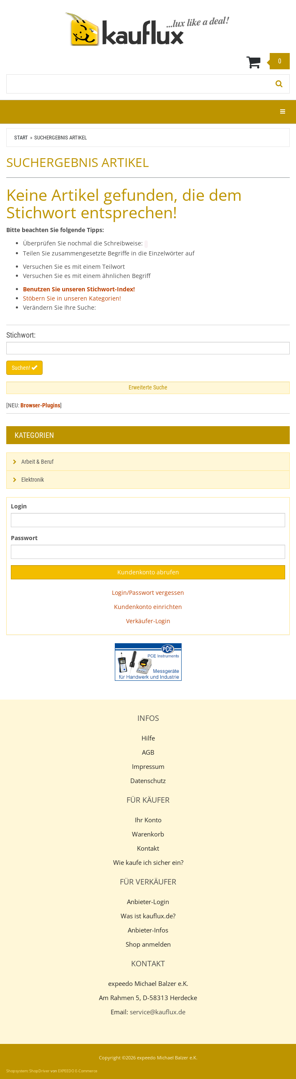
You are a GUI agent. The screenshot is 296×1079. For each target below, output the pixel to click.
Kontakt (148, 848)
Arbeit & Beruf (37, 461)
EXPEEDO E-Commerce (77, 1071)
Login (19, 506)
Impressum (148, 766)
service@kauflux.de (157, 1012)
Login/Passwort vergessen (148, 592)
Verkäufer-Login (148, 621)
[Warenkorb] (148, 61)
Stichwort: (20, 335)
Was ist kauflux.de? (148, 916)
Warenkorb (148, 834)
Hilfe (148, 738)
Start (21, 137)
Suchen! (24, 367)
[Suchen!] (279, 83)
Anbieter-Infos (148, 930)
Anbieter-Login (148, 901)
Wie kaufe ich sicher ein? (148, 862)
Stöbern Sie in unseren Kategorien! (72, 298)
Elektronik (32, 479)
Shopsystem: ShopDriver (28, 1071)
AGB (148, 752)
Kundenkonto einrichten (148, 607)
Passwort (24, 538)
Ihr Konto (148, 820)
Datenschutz (148, 780)
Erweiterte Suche (148, 387)
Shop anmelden (148, 944)
